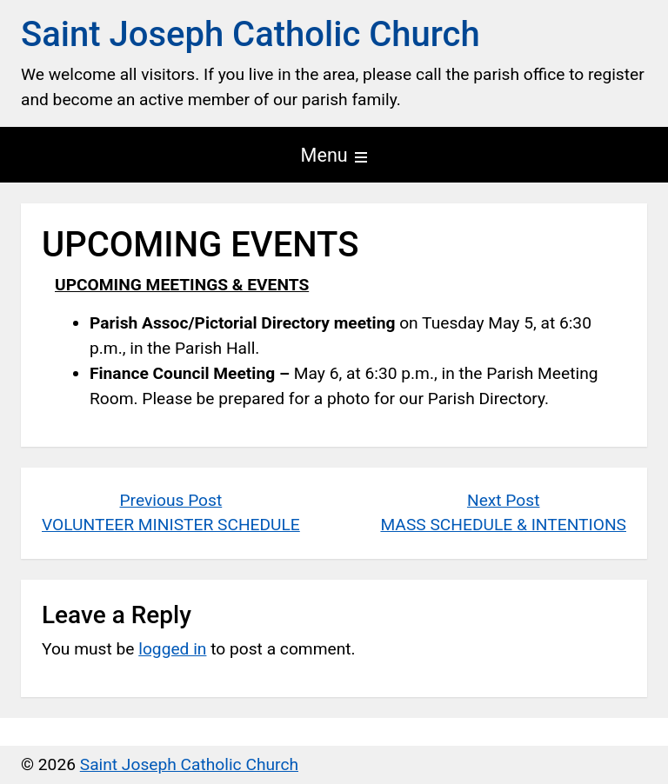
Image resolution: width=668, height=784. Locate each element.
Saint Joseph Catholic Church (250, 34)
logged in (172, 649)
